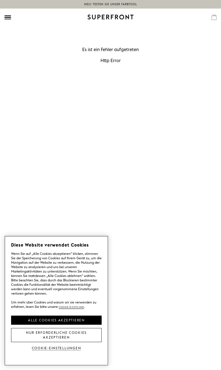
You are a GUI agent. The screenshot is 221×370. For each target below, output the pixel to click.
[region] (56, 301)
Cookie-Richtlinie (71, 307)
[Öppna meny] (7, 17)
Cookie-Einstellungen (56, 347)
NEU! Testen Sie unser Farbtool (110, 4)
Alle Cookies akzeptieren (56, 320)
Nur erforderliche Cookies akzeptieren (56, 334)
